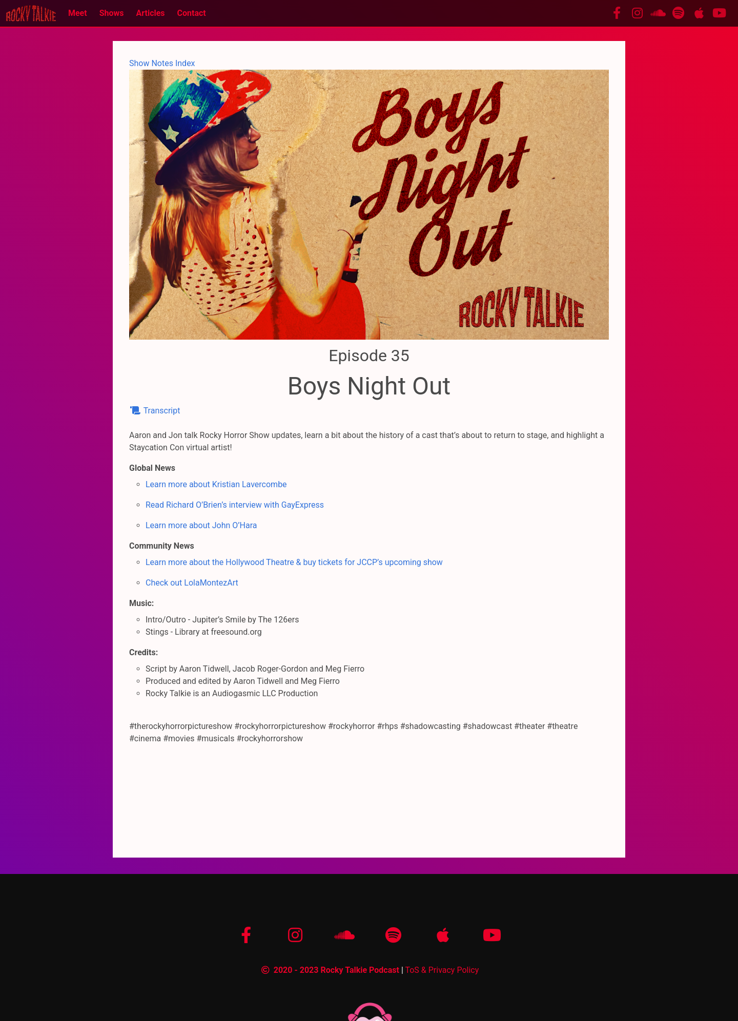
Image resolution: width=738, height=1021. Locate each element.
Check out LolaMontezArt (192, 583)
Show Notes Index (162, 63)
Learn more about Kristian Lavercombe (216, 484)
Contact (191, 13)
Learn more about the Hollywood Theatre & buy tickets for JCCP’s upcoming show (294, 562)
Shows (111, 13)
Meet (77, 13)
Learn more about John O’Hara (201, 525)
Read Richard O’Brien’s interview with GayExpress (235, 505)
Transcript (154, 410)
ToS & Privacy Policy (442, 970)
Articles (150, 13)
